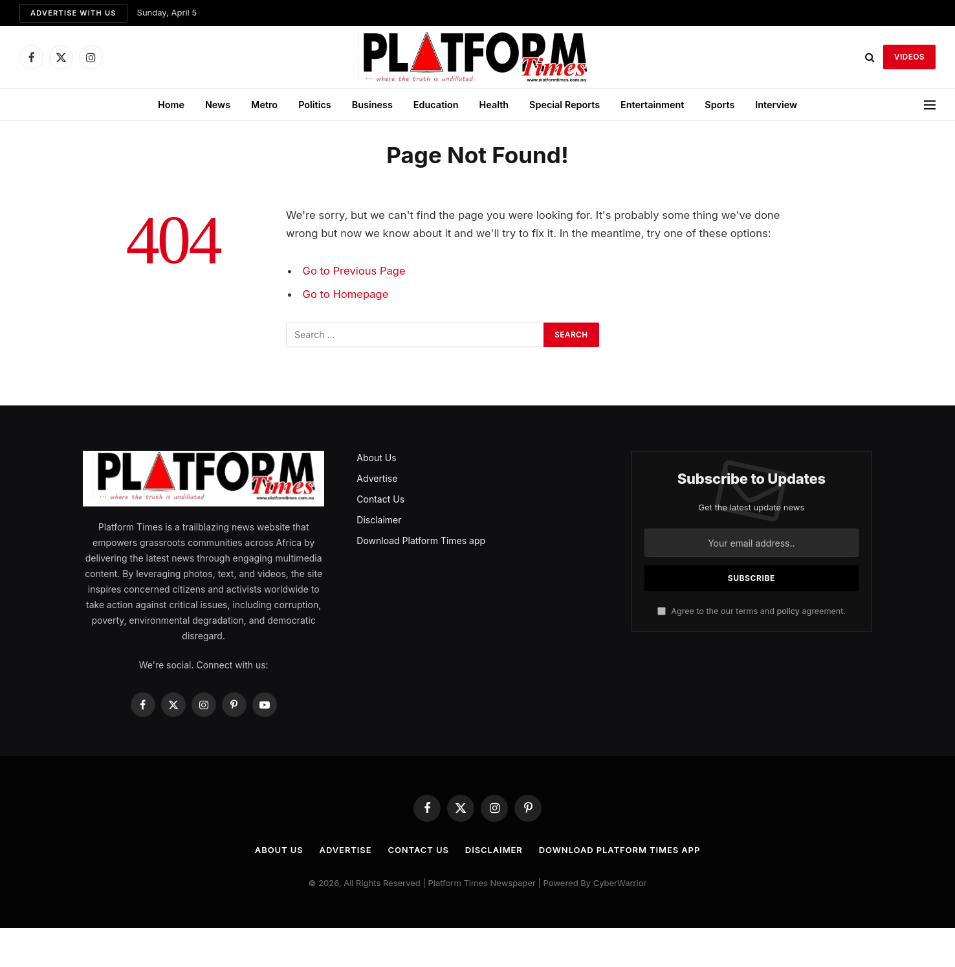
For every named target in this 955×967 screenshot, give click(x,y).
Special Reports (564, 104)
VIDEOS (909, 57)
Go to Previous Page (354, 270)
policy (787, 611)
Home (171, 104)
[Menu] (930, 104)
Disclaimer (379, 519)
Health (494, 104)
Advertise (377, 478)
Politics (314, 104)
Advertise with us (73, 12)
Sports (719, 104)
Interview (776, 104)
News (217, 104)
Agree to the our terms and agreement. (751, 611)
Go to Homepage (346, 294)
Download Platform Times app (421, 540)
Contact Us (380, 499)
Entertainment (652, 104)
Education (436, 104)
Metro (264, 104)
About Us (376, 457)
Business (372, 104)
